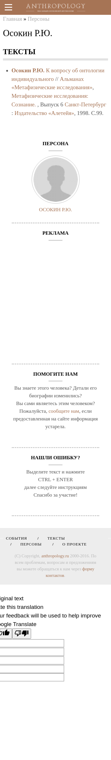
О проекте (72, 544)
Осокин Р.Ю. (28, 70)
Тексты (54, 538)
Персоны (38, 19)
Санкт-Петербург (85, 104)
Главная (12, 19)
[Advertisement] (55, 299)
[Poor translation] (21, 633)
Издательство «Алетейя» (44, 113)
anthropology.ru (55, 555)
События (16, 538)
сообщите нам (64, 411)
